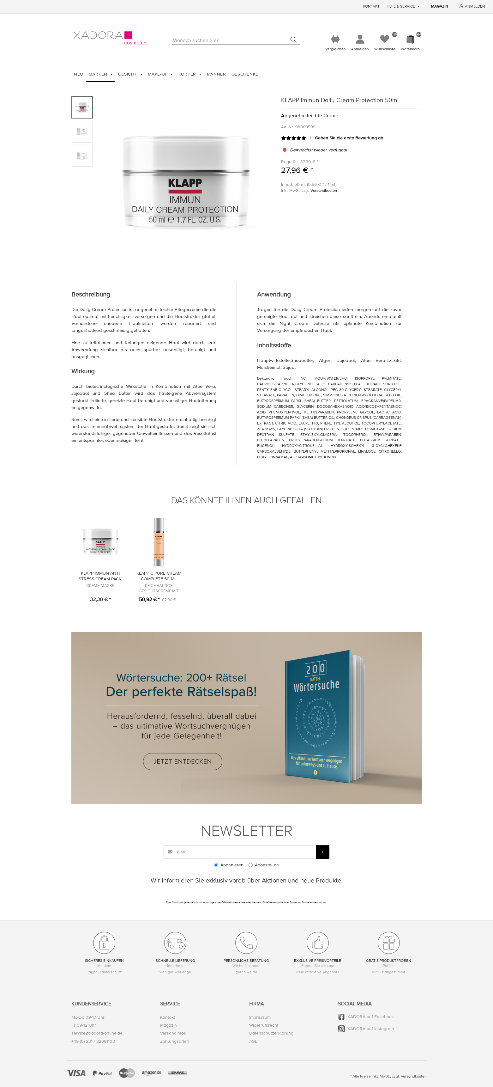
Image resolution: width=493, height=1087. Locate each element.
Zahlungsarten (174, 1041)
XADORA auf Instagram (370, 1029)
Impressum (260, 1017)
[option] (185, 181)
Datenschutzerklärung (271, 1033)
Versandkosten (323, 190)
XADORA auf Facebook (370, 1017)
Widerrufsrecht (263, 1025)
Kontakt (371, 6)
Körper (188, 74)
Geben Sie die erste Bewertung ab (349, 138)
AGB (253, 1041)
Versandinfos (173, 1033)
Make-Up (158, 74)
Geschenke (244, 74)
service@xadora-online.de (97, 1033)
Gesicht (128, 74)
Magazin (439, 6)
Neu (78, 74)
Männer (216, 74)
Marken (99, 74)
